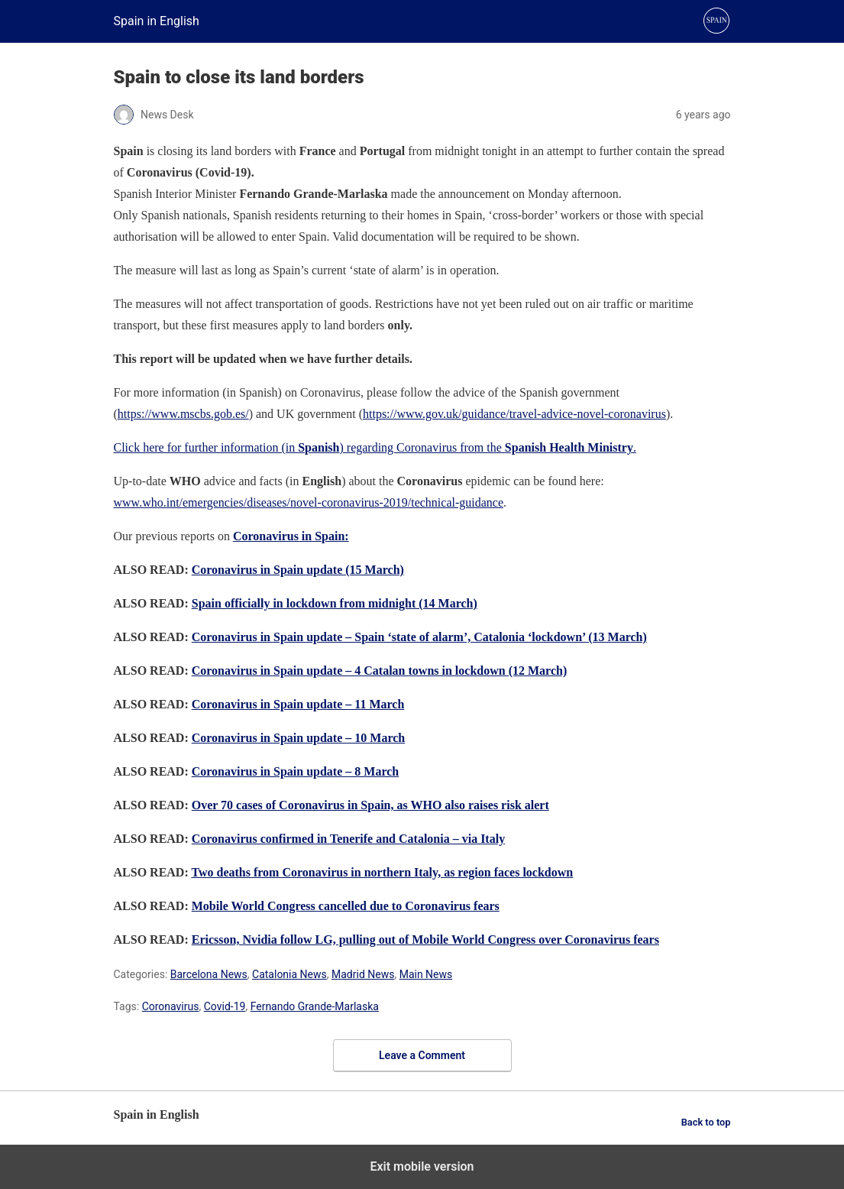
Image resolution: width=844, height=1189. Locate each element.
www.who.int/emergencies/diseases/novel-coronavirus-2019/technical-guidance (309, 502)
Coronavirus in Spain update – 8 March (295, 771)
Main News (426, 974)
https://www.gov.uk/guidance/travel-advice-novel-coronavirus (514, 413)
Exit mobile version (422, 1166)
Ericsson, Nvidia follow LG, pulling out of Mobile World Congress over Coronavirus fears (425, 939)
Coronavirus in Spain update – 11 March (298, 704)
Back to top (706, 1122)
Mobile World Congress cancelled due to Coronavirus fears (346, 905)
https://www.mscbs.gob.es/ (183, 413)
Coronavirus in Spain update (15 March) (298, 569)
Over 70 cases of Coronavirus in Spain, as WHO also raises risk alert (370, 805)
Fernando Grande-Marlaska (315, 1006)
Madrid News (362, 974)
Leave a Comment (422, 1055)
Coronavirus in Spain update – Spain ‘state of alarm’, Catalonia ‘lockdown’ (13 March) (419, 636)
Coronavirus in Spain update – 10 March (298, 737)
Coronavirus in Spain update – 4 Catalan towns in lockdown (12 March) (380, 670)
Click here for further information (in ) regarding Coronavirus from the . (375, 447)
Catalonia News (289, 974)
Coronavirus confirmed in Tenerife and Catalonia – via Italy (348, 838)
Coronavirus (170, 1006)
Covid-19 (225, 1006)
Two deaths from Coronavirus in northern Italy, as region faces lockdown (382, 872)
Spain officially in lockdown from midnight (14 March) (334, 603)
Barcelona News (208, 974)
